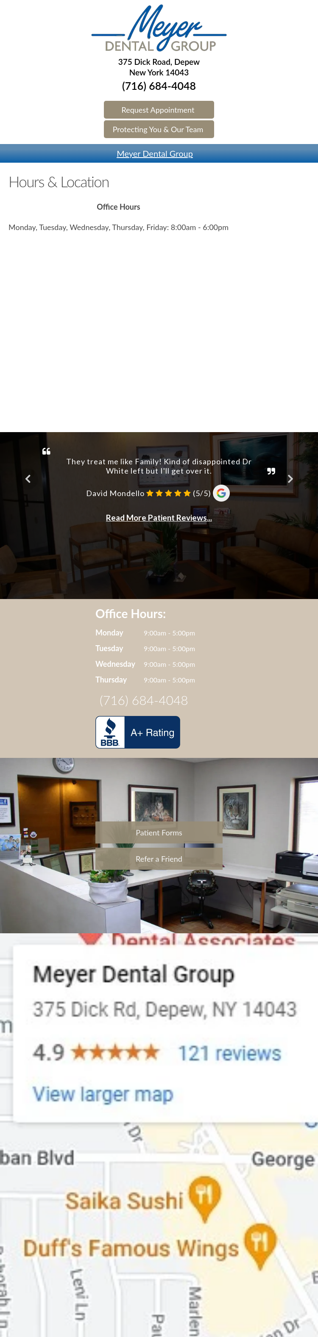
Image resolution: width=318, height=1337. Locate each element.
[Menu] (4, 148)
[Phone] (314, 148)
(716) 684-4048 (159, 85)
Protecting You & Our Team (158, 129)
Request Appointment (158, 109)
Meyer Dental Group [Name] (155, 153)
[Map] (305, 148)
